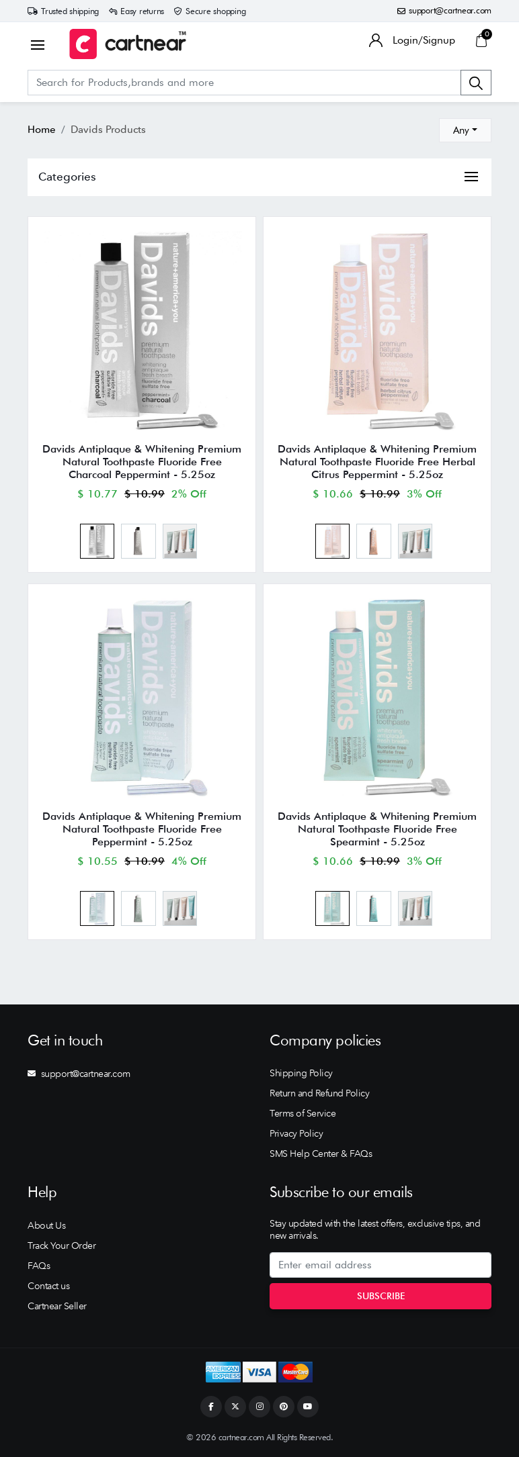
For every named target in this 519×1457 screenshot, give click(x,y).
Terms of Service (302, 1113)
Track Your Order (61, 1245)
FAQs (39, 1266)
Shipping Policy (301, 1073)
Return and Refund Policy (319, 1093)
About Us (46, 1225)
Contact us (48, 1286)
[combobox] (465, 130)
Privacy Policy (296, 1133)
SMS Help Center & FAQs (321, 1153)
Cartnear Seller (57, 1306)
